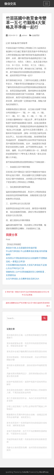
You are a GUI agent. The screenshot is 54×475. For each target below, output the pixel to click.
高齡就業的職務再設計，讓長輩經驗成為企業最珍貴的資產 (27, 374)
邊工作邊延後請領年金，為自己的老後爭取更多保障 (27, 399)
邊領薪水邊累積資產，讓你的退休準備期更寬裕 (27, 366)
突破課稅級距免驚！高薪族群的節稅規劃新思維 (27, 440)
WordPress (43, 472)
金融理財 (36, 35)
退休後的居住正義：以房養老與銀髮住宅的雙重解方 (27, 336)
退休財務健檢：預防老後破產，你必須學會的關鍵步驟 (27, 358)
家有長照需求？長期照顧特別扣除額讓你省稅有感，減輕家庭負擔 (27, 424)
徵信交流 (10, 3)
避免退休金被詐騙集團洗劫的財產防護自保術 (27, 351)
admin (24, 35)
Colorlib (25, 472)
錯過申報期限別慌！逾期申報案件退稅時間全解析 (27, 383)
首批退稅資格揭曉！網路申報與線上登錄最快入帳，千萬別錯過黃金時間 (27, 391)
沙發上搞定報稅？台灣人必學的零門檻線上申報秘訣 (27, 407)
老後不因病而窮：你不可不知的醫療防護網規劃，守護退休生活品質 (27, 432)
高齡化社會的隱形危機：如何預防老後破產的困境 (27, 448)
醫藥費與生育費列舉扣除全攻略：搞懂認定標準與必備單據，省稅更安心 (27, 415)
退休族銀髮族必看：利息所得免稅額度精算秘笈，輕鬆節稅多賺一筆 (27, 344)
